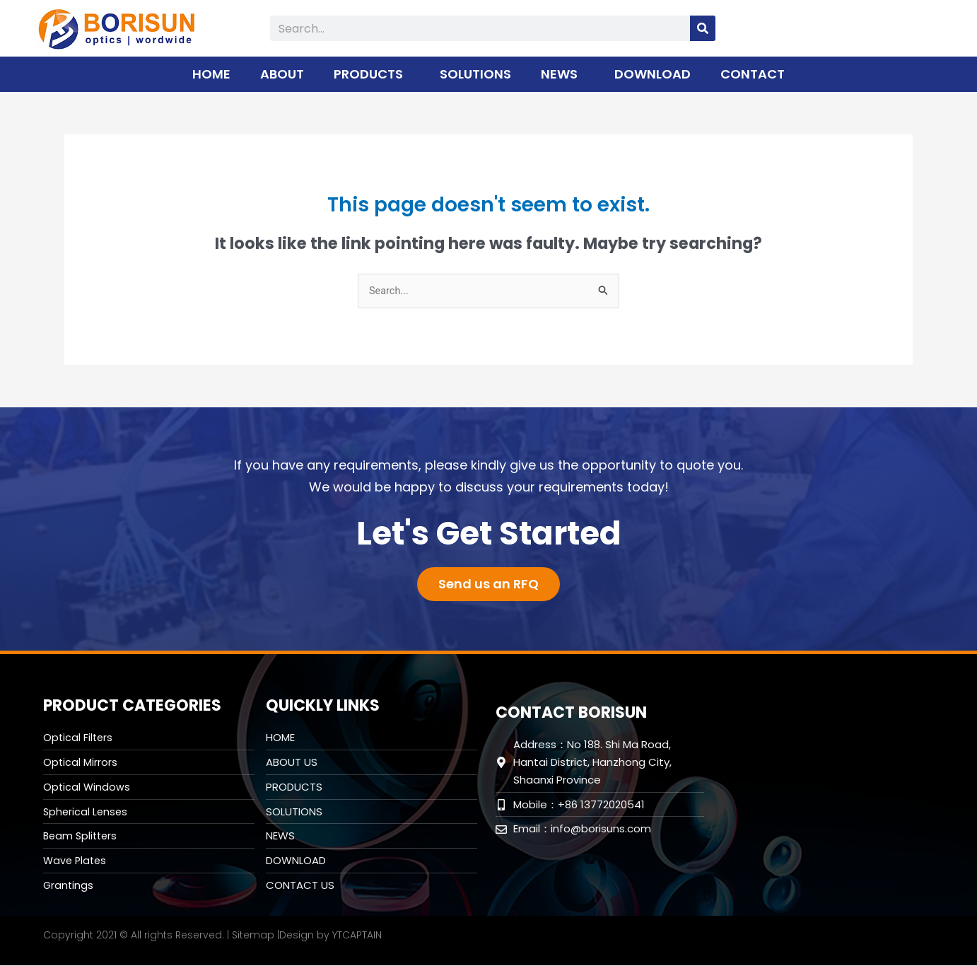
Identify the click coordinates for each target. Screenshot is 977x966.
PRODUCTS (372, 74)
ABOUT (282, 74)
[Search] (702, 28)
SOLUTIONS (475, 74)
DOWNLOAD (652, 74)
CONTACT (752, 74)
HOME (211, 74)
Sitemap (253, 936)
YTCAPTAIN (357, 936)
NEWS (563, 74)
